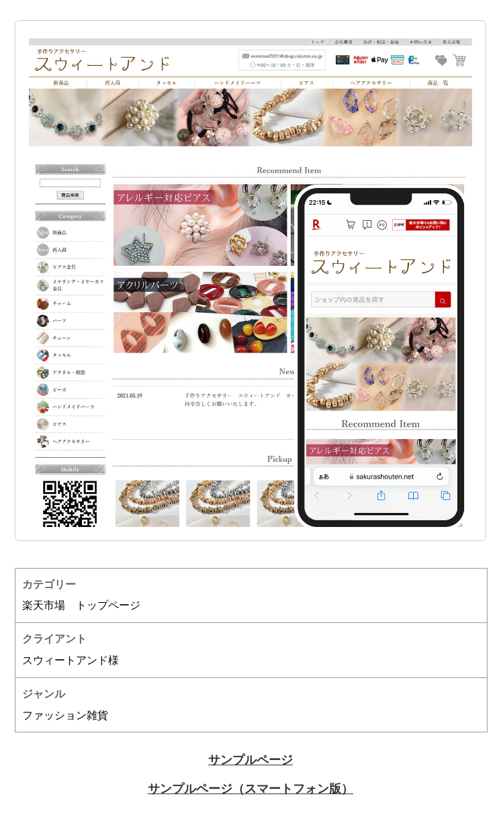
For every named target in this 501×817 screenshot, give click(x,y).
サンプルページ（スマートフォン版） (250, 789)
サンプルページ (250, 760)
